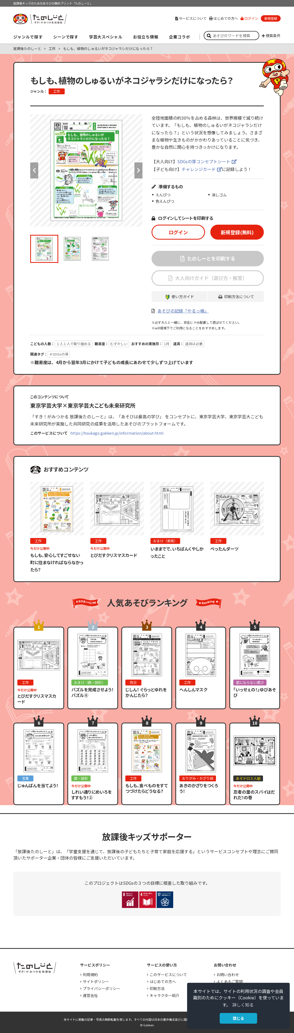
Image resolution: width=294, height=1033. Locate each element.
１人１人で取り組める (73, 343)
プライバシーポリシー (101, 988)
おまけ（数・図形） (89, 682)
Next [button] (138, 170)
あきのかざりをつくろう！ (198, 788)
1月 (166, 343)
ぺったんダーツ (224, 548)
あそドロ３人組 (248, 778)
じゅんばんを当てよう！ (37, 785)
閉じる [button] (238, 1018)
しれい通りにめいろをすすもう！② (91, 795)
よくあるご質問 (229, 981)
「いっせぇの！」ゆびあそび (254, 692)
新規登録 (270, 18)
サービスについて (191, 18)
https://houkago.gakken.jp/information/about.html (116, 433)
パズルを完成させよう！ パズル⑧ (94, 692)
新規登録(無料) (237, 232)
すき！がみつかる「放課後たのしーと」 (40, 19)
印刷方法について (239, 296)
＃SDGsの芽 (58, 354)
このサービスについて (168, 974)
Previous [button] (34, 170)
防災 (133, 682)
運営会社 (90, 995)
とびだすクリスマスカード (113, 555)
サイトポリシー (96, 981)
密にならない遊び (250, 682)
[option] (86, 170)
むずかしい (118, 343)
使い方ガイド (183, 296)
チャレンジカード (198, 169)
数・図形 (81, 778)
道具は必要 (194, 343)
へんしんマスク (193, 689)
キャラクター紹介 (164, 995)
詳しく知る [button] (243, 1004)
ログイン (249, 18)
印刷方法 (157, 988)
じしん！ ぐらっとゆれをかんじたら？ (146, 692)
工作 (52, 48)
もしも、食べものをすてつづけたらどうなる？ (146, 788)
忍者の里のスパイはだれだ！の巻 (254, 795)
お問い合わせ (227, 974)
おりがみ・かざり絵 (197, 778)
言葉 (25, 778)
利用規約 (90, 974)
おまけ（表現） (165, 540)
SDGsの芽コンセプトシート (203, 161)
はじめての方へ (223, 18)
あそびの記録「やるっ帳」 (183, 310)
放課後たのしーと (27, 48)
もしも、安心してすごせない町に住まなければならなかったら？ (56, 562)
